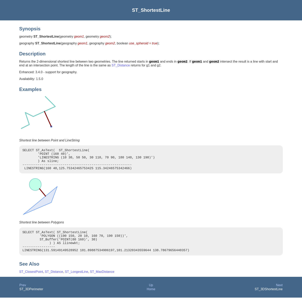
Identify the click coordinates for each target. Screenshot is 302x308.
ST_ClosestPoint (31, 282)
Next (279, 295)
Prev (22, 295)
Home (151, 299)
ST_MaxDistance (102, 282)
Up (151, 295)
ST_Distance (121, 66)
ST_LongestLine (76, 282)
